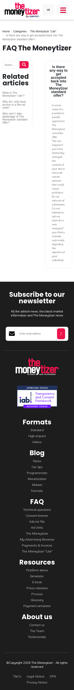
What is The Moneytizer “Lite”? (13, 94)
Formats (37, 491)
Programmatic (37, 473)
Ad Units (37, 527)
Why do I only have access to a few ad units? (14, 104)
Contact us (37, 625)
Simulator (37, 576)
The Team (37, 631)
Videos (37, 442)
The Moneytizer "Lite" (43, 31)
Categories (20, 31)
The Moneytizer (37, 533)
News (37, 461)
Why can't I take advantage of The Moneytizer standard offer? (14, 118)
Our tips (37, 467)
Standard (37, 430)
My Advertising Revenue (37, 539)
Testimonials (37, 637)
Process (37, 594)
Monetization (37, 479)
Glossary (37, 600)
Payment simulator (37, 606)
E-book (37, 582)
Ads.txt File (37, 521)
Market (37, 485)
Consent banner (37, 516)
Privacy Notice (37, 682)
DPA (53, 676)
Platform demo (37, 570)
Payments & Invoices (37, 545)
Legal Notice (35, 676)
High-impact (37, 436)
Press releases (37, 588)
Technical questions (37, 510)
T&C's (17, 676)
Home (6, 31)
